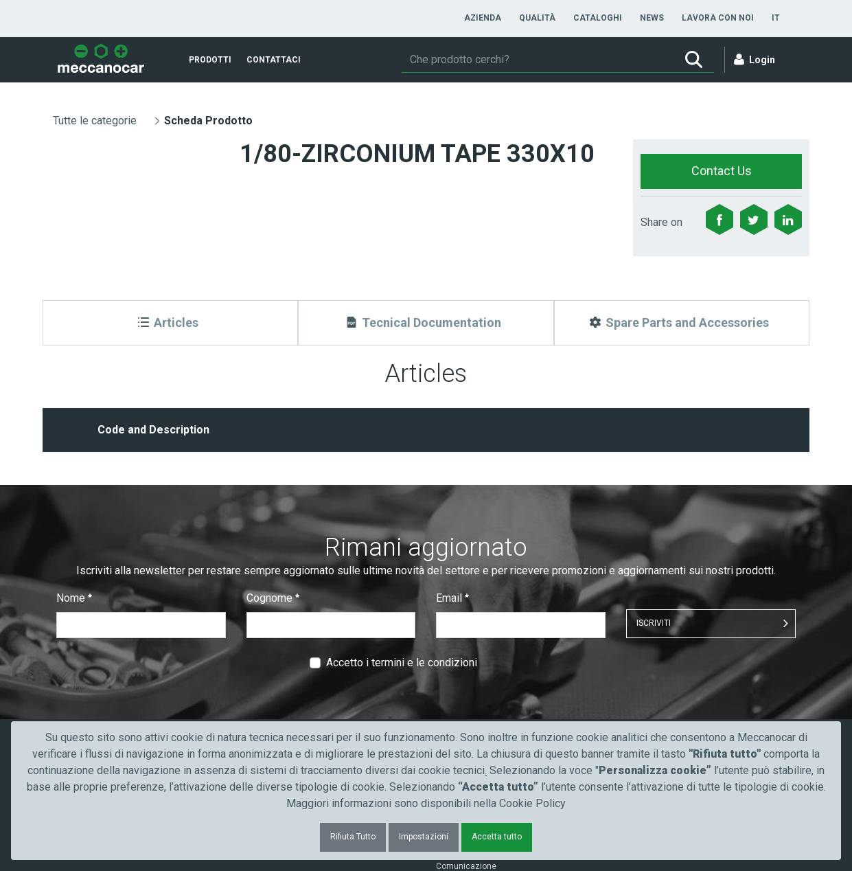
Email (452, 597)
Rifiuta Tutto (353, 836)
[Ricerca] (537, 60)
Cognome (272, 597)
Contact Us (721, 170)
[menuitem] (482, 18)
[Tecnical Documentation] (425, 323)
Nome (74, 597)
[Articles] (170, 323)
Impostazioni (423, 836)
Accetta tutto (497, 836)
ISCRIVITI (653, 623)
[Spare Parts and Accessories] (681, 323)
